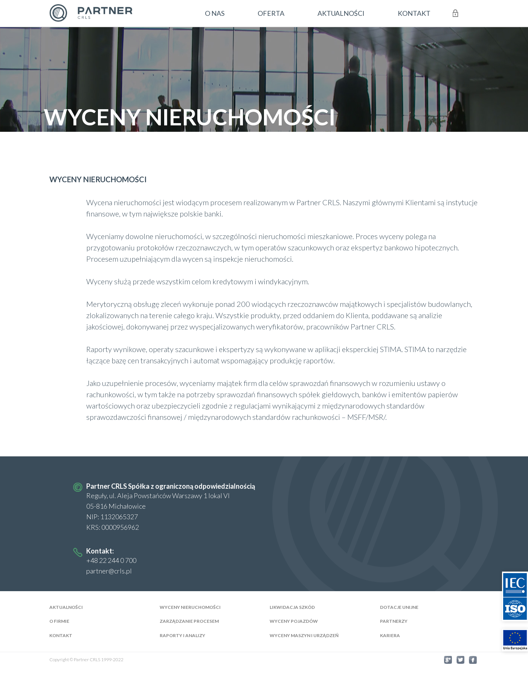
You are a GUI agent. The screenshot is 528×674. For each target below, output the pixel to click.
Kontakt (60, 636)
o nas (214, 13)
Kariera (390, 636)
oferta (271, 13)
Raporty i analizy (182, 636)
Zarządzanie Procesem (189, 621)
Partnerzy (393, 621)
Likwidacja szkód (292, 607)
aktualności (341, 13)
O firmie (59, 621)
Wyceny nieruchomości (190, 607)
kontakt (414, 13)
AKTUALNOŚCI (66, 607)
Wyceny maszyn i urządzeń (304, 636)
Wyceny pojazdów (294, 621)
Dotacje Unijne (399, 607)
